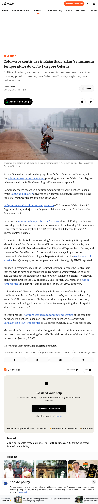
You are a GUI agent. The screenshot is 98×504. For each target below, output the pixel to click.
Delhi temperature (13, 352)
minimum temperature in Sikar (26, 178)
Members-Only (55, 10)
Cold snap (10, 56)
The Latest (38, 10)
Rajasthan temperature (50, 352)
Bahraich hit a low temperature (22, 322)
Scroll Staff (9, 86)
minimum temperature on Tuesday (38, 221)
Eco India (80, 10)
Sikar (67, 352)
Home (5, 10)
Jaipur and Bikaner (22, 193)
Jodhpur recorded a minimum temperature (29, 205)
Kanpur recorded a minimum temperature (48, 314)
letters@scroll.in (47, 345)
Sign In (58, 416)
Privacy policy (23, 492)
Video (69, 10)
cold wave (30, 352)
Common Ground (20, 10)
